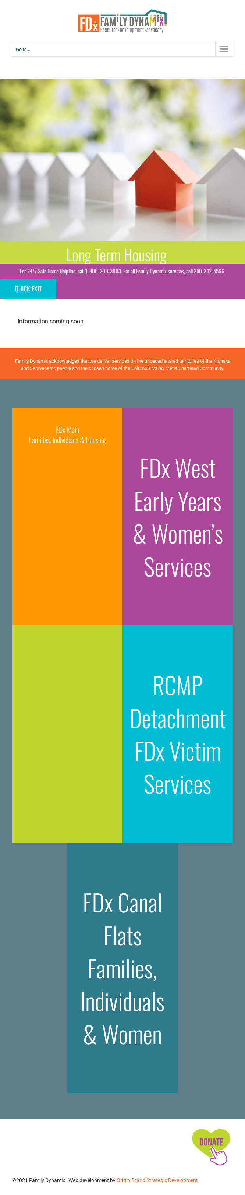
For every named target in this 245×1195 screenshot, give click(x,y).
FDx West (178, 467)
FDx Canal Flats (122, 918)
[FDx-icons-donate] (211, 1128)
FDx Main (67, 429)
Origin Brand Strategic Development (157, 1180)
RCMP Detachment (177, 701)
